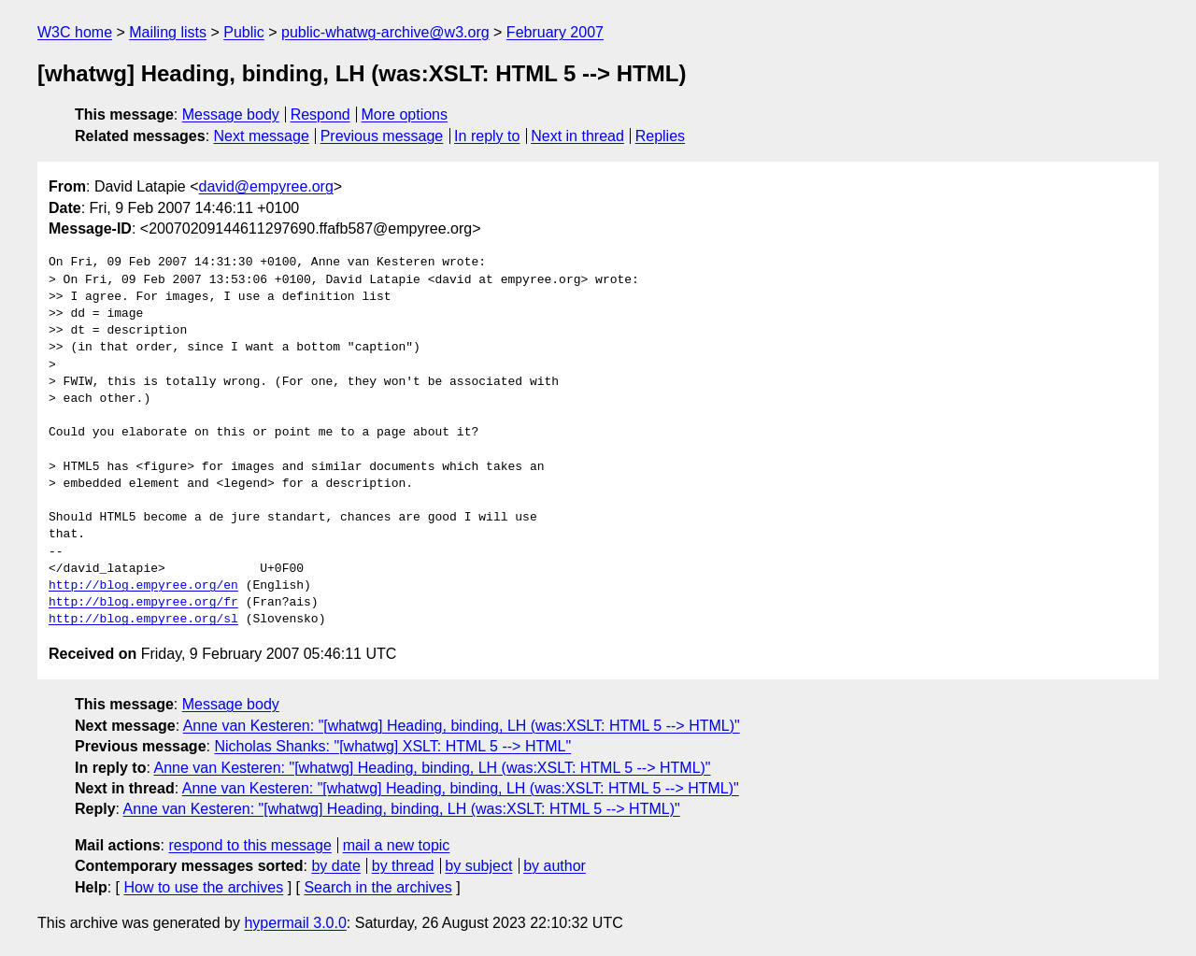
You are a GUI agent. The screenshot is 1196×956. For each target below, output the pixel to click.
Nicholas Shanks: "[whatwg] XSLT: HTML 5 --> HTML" (392, 746)
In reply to (487, 136)
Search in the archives (377, 887)
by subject (478, 866)
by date (335, 866)
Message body (230, 114)
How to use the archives (203, 887)
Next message (261, 136)
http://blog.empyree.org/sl (143, 619)
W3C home (74, 32)
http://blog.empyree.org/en (143, 586)
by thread (403, 866)
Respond (320, 114)
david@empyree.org (266, 186)
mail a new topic (396, 845)
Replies (660, 136)
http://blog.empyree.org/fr (143, 602)
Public (243, 32)
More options (405, 114)
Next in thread (577, 136)
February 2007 (555, 32)
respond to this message (249, 845)
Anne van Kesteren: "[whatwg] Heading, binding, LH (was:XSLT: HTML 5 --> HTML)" (461, 726)
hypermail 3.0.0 (295, 923)
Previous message (382, 136)
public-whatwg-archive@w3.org (385, 32)
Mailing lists (167, 32)
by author (554, 866)
